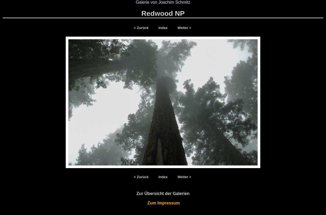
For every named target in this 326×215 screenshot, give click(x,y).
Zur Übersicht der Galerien (163, 193)
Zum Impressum (163, 203)
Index (163, 28)
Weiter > (184, 28)
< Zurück (142, 28)
